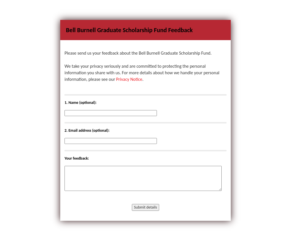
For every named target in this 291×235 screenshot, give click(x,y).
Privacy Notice (129, 79)
